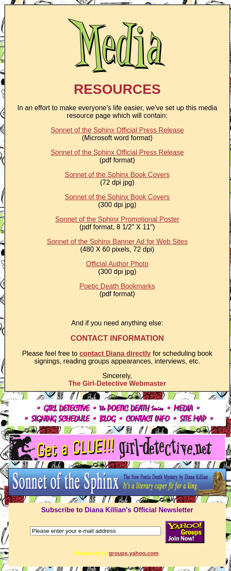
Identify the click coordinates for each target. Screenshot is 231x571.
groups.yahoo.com (133, 553)
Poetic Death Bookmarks (117, 286)
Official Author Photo (117, 263)
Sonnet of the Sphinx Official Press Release (117, 130)
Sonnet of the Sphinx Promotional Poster (117, 219)
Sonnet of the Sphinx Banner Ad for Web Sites (117, 241)
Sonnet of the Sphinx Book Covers (117, 174)
